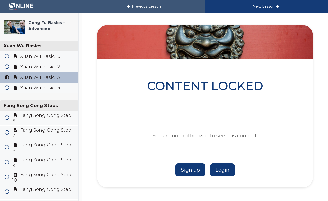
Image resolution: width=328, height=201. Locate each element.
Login (222, 170)
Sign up (190, 170)
